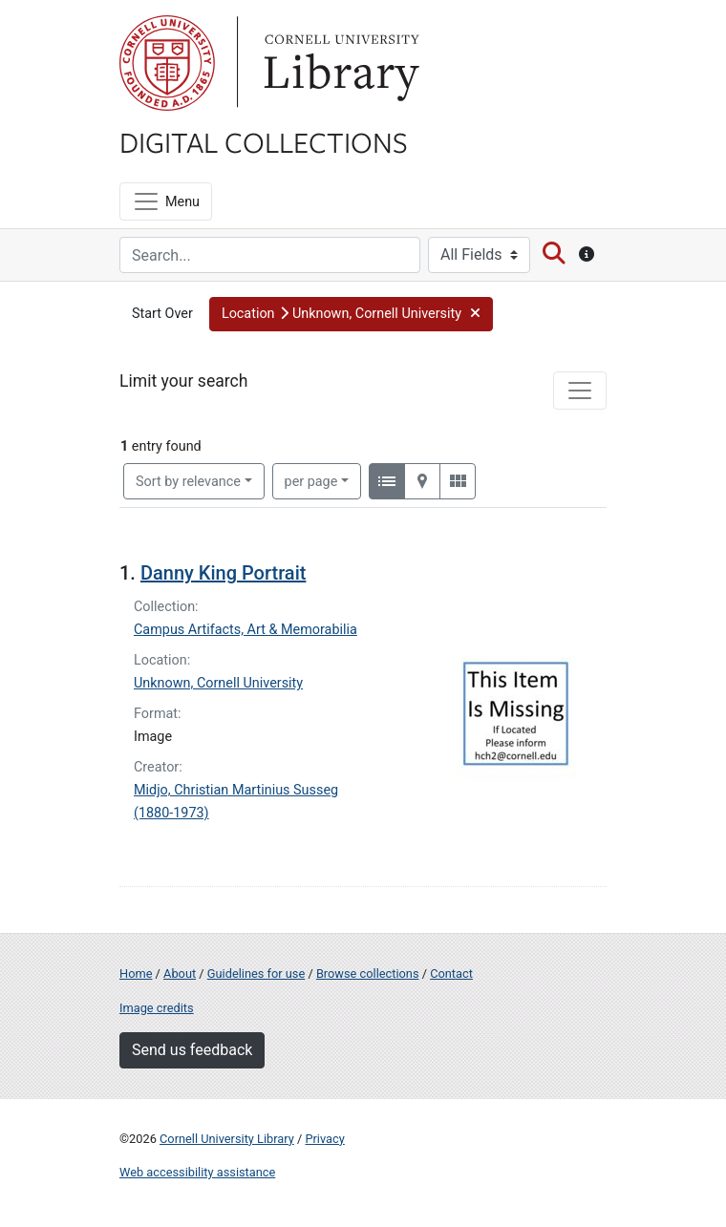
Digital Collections (263, 141)
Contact (451, 973)
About (179, 973)
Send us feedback (192, 1050)
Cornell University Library (227, 1139)
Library (339, 63)
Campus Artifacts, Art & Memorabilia (245, 630)
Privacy (324, 1139)
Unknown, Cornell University (218, 683)
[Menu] (165, 201)
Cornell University (167, 63)
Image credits (156, 1008)
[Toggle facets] (580, 390)
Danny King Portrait (223, 572)
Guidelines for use (256, 973)
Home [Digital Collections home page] (135, 973)
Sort (188, 482)
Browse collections (367, 973)
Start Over (162, 314)
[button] (351, 314)
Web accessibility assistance (197, 1172)
